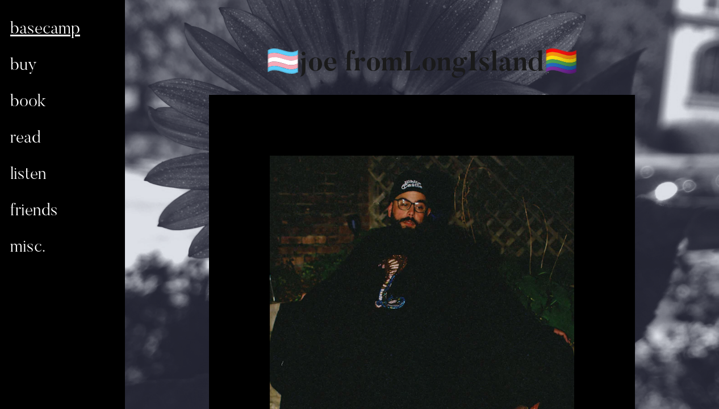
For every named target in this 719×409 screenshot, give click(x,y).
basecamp (45, 29)
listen (28, 174)
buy (23, 65)
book (28, 102)
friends (34, 211)
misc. (27, 247)
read (25, 138)
